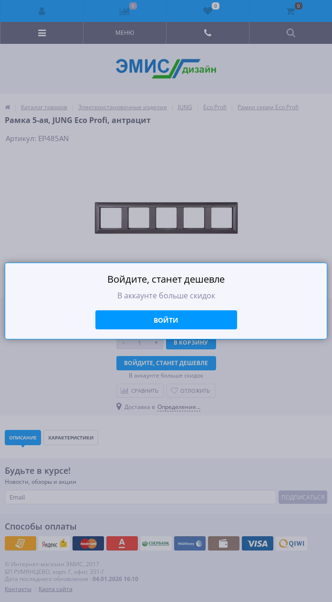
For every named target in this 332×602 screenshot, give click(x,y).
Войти (166, 320)
